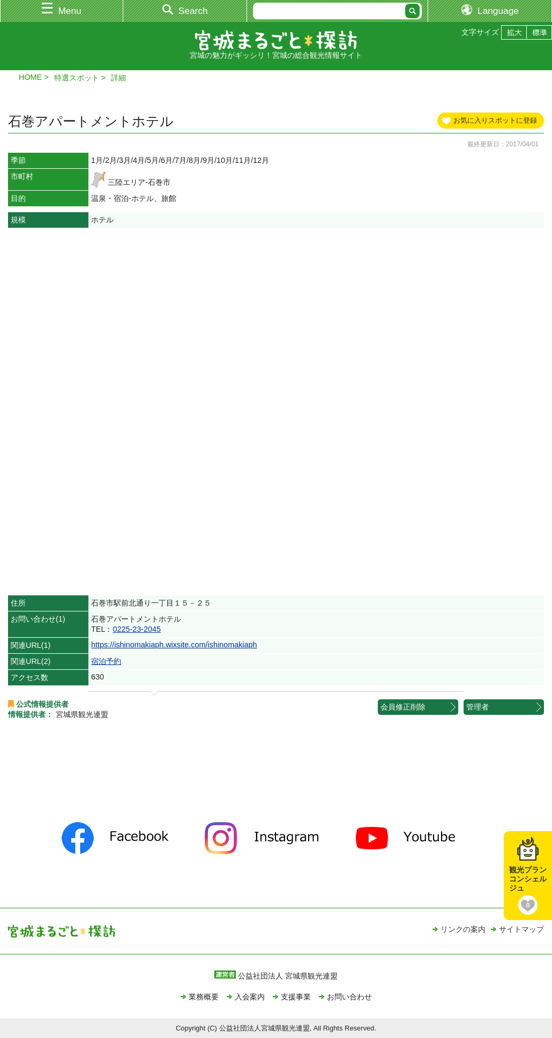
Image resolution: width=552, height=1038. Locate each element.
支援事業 (296, 996)
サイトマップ (521, 929)
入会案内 (250, 996)
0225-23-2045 (137, 629)
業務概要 (204, 996)
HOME (30, 77)
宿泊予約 (106, 661)
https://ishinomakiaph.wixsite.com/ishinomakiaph (174, 644)
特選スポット (76, 77)
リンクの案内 (463, 929)
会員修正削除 (403, 707)
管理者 (477, 707)
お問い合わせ (349, 996)
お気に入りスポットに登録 (495, 120)
